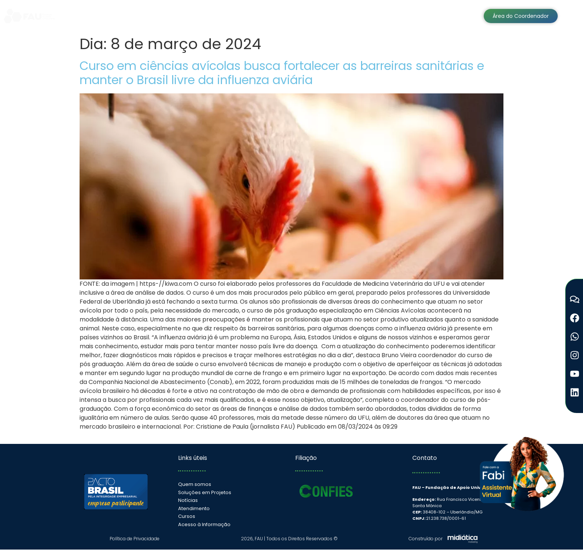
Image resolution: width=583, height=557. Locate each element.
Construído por (425, 538)
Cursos (386, 16)
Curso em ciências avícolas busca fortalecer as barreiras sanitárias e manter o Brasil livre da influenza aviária (282, 72)
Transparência (298, 16)
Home (79, 16)
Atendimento (431, 16)
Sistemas (247, 16)
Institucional (121, 16)
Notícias (348, 16)
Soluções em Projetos (186, 16)
